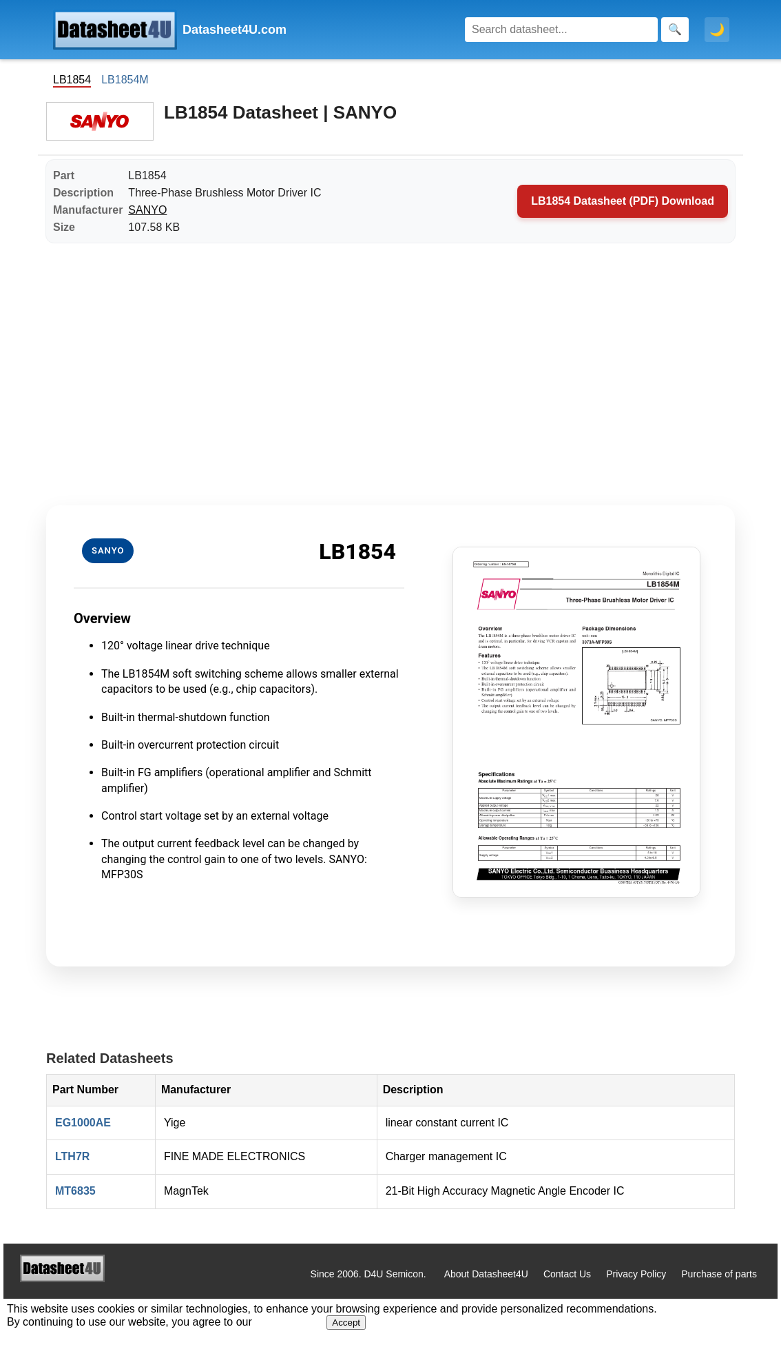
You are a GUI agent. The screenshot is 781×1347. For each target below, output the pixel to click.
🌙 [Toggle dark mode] (717, 30)
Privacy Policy (636, 1273)
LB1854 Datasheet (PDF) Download (622, 201)
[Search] (561, 29)
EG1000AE (83, 1122)
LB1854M (125, 79)
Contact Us (567, 1273)
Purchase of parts (719, 1273)
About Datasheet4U (486, 1273)
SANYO (147, 210)
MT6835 (75, 1191)
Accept (346, 1322)
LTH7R (72, 1156)
